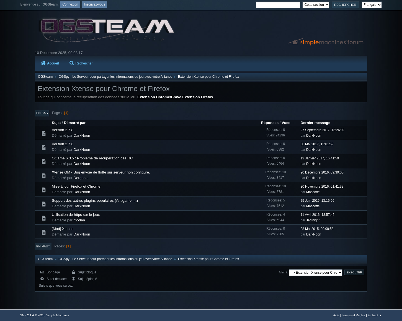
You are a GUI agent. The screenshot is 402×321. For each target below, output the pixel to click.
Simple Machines (57, 315)
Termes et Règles (353, 315)
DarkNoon (82, 135)
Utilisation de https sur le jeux (76, 215)
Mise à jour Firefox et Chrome (76, 186)
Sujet (56, 123)
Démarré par (75, 123)
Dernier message (315, 123)
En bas (42, 113)
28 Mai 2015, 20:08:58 (316, 229)
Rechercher (80, 63)
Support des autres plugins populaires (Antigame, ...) (95, 200)
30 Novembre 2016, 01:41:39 (321, 186)
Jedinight (312, 220)
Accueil (50, 63)
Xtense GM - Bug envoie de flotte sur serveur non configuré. (101, 172)
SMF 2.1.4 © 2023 (32, 315)
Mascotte (313, 192)
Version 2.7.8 (62, 130)
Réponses (270, 123)
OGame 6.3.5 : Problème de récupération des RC (92, 158)
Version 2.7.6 (62, 144)
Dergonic (81, 178)
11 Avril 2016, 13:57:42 (317, 215)
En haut (43, 246)
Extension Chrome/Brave (159, 97)
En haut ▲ (375, 315)
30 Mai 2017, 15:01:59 (316, 144)
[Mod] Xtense (63, 229)
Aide (336, 315)
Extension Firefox (197, 97)
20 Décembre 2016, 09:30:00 (321, 172)
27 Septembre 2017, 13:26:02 (322, 130)
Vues (286, 123)
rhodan (79, 220)
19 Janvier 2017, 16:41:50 (319, 158)
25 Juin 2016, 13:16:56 (317, 201)
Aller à (283, 272)
